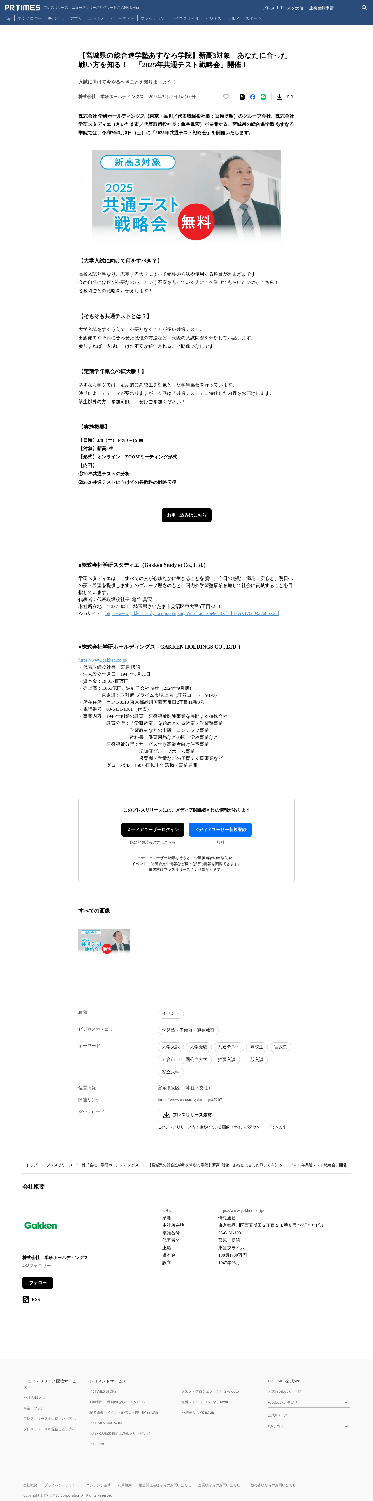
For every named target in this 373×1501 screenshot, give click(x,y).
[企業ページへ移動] (40, 1227)
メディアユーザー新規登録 (220, 829)
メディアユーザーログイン (152, 829)
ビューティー (122, 18)
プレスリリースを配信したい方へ (49, 1429)
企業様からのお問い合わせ (219, 1485)
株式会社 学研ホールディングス (110, 1165)
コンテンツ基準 (98, 1485)
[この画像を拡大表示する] (104, 942)
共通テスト (229, 1047)
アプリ (76, 18)
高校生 (256, 1047)
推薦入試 (226, 1059)
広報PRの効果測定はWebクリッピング (119, 1433)
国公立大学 (196, 1059)
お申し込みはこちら (186, 515)
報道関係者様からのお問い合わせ (165, 1485)
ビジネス (213, 18)
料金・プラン (33, 1408)
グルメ (233, 18)
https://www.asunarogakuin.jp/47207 (190, 1099)
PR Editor (97, 1443)
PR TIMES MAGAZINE (106, 1422)
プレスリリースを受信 (283, 8)
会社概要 (30, 1485)
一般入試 (254, 1059)
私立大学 (171, 1072)
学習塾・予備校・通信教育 (188, 1030)
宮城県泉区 (169, 1087)
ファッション (152, 18)
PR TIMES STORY (103, 1391)
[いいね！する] (226, 97)
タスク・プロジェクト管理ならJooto (210, 1391)
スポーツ (253, 18)
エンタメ (96, 18)
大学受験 (198, 1047)
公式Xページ (277, 1415)
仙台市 (168, 1059)
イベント (171, 1013)
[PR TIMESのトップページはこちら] (72, 7)
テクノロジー (29, 18)
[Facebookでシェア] (252, 97)
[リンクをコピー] (290, 97)
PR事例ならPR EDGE (197, 1412)
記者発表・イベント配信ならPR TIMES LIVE (123, 1412)
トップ (31, 1165)
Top (8, 18)
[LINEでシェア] (263, 97)
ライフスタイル (185, 18)
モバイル (56, 18)
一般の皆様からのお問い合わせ (271, 1485)
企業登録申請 (321, 8)
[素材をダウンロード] (279, 97)
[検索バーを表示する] (364, 8)
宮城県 (280, 1047)
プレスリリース (59, 1165)
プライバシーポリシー (61, 1485)
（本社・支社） (197, 1087)
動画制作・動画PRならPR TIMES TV (117, 1401)
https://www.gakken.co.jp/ (102, 660)
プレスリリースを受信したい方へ (49, 1418)
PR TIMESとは (34, 1397)
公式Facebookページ (284, 1391)
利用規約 (125, 1485)
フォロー (38, 1283)
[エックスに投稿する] (242, 97)
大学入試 (171, 1047)
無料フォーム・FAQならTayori (205, 1401)
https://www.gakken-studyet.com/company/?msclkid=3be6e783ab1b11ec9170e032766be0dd (192, 613)
